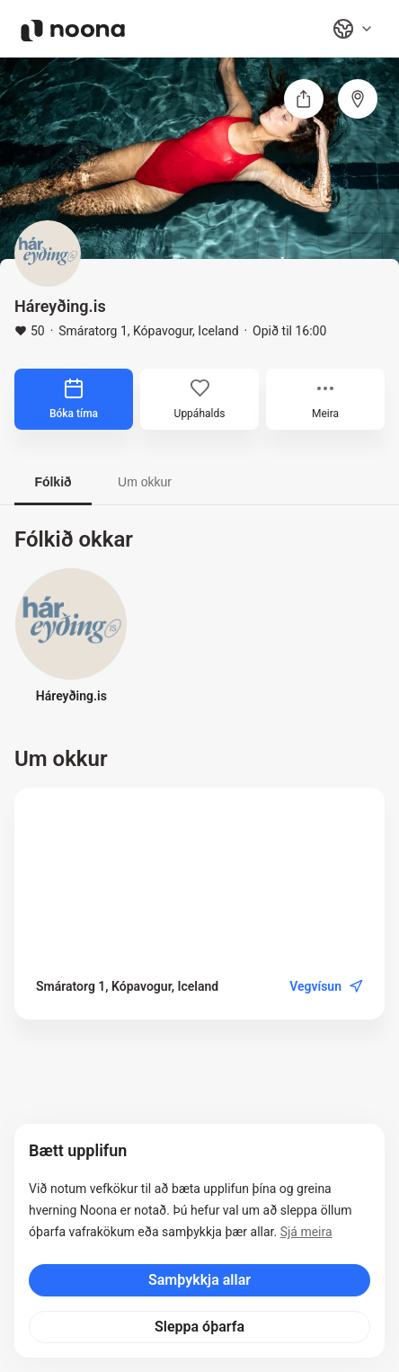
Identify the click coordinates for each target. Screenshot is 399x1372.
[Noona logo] (72, 30)
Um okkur (145, 482)
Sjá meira (306, 1232)
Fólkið (52, 482)
